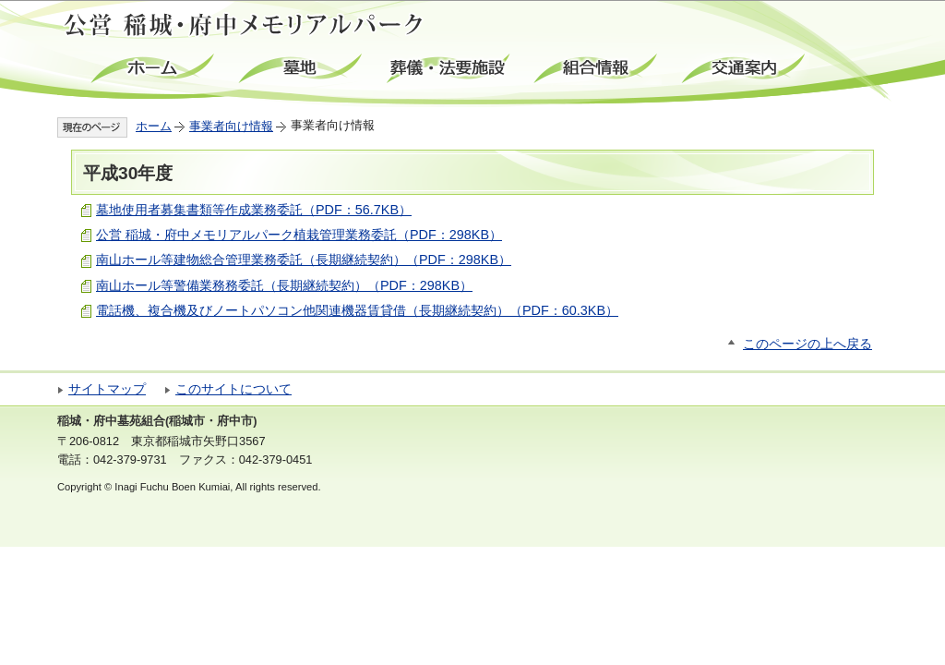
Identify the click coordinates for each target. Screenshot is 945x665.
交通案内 (744, 69)
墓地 (301, 69)
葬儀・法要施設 (449, 69)
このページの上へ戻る (807, 344)
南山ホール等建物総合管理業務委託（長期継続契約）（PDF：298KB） (303, 259)
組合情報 (597, 69)
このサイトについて (233, 389)
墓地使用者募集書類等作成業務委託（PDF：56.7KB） (254, 209)
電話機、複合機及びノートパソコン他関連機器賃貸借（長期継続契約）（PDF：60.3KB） (357, 310)
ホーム (154, 69)
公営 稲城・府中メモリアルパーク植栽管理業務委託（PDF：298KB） (299, 234)
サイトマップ (107, 389)
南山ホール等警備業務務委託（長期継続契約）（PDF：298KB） (284, 285)
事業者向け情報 (231, 126)
